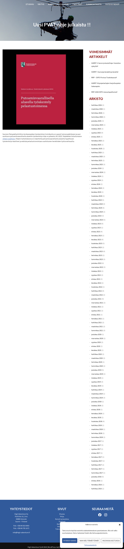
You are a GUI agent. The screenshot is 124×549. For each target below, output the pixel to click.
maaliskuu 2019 (97, 394)
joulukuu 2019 (96, 370)
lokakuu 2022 (96, 271)
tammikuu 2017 (97, 473)
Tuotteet (77, 4)
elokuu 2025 (95, 137)
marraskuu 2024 (97, 172)
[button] (120, 525)
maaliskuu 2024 (97, 204)
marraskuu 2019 (97, 374)
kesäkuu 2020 (96, 350)
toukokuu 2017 (96, 461)
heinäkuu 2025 (96, 141)
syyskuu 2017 (96, 449)
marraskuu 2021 (97, 303)
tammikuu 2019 (97, 398)
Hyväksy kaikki (69, 541)
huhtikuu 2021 (96, 322)
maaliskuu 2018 (97, 429)
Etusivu (30, 4)
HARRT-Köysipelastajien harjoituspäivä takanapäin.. (105, 85)
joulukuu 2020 (96, 334)
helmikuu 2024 (96, 208)
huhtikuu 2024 (96, 200)
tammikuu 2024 (97, 212)
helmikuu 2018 (96, 433)
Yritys (41, 4)
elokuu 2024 (95, 184)
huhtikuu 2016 (96, 489)
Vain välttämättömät (89, 541)
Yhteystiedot (112, 4)
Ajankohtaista (93, 4)
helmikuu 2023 (96, 255)
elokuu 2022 (95, 279)
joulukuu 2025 (96, 121)
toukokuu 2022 (96, 287)
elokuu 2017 (95, 453)
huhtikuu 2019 (96, 390)
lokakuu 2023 (96, 224)
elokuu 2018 (95, 409)
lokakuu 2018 (96, 405)
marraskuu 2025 (97, 125)
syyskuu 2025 (96, 133)
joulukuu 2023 (96, 216)
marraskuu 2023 (97, 220)
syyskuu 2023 (96, 228)
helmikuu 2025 (96, 160)
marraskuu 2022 (97, 267)
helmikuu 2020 (96, 362)
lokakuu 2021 (96, 307)
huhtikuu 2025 (96, 152)
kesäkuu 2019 (96, 386)
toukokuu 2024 (96, 196)
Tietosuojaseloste (90, 545)
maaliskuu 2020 (97, 358)
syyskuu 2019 (96, 382)
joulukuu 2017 (96, 441)
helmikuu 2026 (96, 113)
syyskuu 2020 (96, 342)
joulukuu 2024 (96, 168)
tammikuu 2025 (97, 164)
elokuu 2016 (95, 481)
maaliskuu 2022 (97, 295)
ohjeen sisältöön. (9, 138)
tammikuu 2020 (97, 366)
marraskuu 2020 (97, 338)
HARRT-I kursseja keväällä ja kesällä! (104, 72)
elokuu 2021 (95, 315)
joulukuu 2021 (96, 299)
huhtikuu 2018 (96, 425)
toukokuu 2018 (96, 421)
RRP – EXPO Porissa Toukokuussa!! (104, 77)
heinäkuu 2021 (96, 319)
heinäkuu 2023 (96, 235)
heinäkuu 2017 (96, 457)
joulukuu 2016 (96, 477)
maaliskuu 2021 (97, 326)
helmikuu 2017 (96, 469)
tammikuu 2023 (97, 259)
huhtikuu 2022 (96, 291)
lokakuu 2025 (96, 129)
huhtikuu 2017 (96, 465)
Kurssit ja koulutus (58, 4)
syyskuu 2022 (96, 275)
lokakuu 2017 (96, 445)
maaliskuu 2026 (97, 109)
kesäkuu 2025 (96, 145)
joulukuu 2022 (96, 263)
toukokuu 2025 (96, 148)
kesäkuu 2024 (96, 192)
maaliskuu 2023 (97, 251)
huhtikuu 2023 (96, 247)
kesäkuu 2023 (96, 239)
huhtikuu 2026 (96, 105)
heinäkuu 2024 (96, 188)
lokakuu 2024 (96, 176)
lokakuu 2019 (96, 378)
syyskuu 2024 (96, 180)
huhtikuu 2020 (96, 354)
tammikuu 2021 (97, 330)
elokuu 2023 (95, 231)
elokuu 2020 (95, 346)
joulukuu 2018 (96, 401)
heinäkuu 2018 (96, 413)
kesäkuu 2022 (96, 283)
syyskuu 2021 (96, 311)
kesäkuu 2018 (96, 417)
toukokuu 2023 (96, 243)
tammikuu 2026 (97, 117)
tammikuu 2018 (97, 437)
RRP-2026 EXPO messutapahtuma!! (104, 92)
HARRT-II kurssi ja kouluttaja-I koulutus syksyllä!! (106, 64)
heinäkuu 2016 (96, 485)
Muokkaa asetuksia (111, 541)
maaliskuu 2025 (97, 156)
